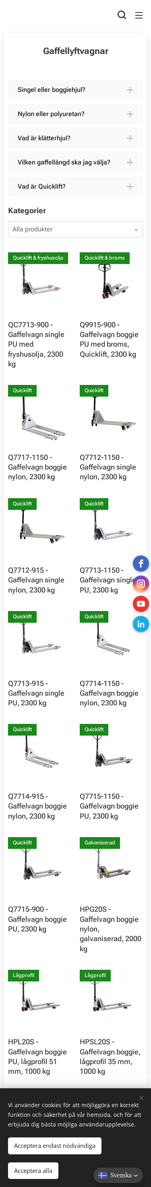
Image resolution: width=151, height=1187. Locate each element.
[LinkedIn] (141, 624)
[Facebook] (141, 563)
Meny (139, 15)
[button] (122, 15)
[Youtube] (141, 604)
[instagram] (141, 584)
